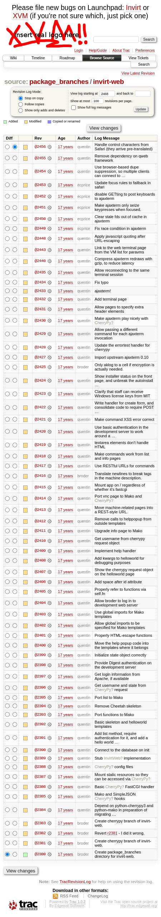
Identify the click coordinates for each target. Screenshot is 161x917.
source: (16, 81)
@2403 (40, 615)
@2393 (40, 716)
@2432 (40, 299)
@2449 (40, 229)
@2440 (40, 261)
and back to (134, 93)
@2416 (40, 476)
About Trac (121, 50)
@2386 (40, 788)
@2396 (40, 688)
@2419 (40, 445)
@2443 (40, 250)
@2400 (40, 646)
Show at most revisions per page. (101, 101)
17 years (65, 147)
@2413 (40, 510)
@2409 (40, 551)
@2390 (40, 751)
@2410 (40, 541)
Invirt (133, 7)
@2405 (40, 592)
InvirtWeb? (113, 759)
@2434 (40, 282)
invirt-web (108, 81)
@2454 (40, 171)
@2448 (40, 238)
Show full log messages (91, 107)
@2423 (40, 394)
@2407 (40, 572)
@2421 (40, 420)
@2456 (40, 147)
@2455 (40, 158)
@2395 (40, 698)
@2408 (40, 561)
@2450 (40, 219)
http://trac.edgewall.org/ (138, 908)
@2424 (40, 381)
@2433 (40, 291)
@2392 (40, 726)
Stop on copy (30, 98)
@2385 (40, 798)
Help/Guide (98, 50)
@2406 (40, 582)
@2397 (40, 677)
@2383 (40, 825)
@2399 (40, 656)
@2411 (40, 531)
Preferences (145, 50)
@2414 (40, 499)
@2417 (40, 466)
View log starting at (93, 93)
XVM (20, 16)
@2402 (40, 626)
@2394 (40, 707)
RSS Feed (69, 898)
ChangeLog (98, 898)
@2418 (40, 456)
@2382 (40, 835)
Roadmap (67, 58)
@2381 (40, 845)
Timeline (38, 58)
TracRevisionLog (75, 883)
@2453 (40, 185)
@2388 (40, 768)
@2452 (40, 196)
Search (144, 64)
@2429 (40, 334)
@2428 (40, 348)
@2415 (40, 487)
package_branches (59, 81)
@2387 (40, 778)
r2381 (112, 835)
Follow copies (31, 104)
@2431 (40, 309)
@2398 (40, 666)
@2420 (40, 432)
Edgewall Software (69, 908)
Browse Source (102, 58)
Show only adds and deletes (41, 110)
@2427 (40, 358)
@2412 (40, 521)
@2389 (40, 759)
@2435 (40, 272)
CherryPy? (103, 323)
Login (78, 50)
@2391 (40, 739)
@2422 (40, 407)
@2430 (40, 321)
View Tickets (138, 58)
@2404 (40, 603)
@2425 (40, 367)
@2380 (40, 856)
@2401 (40, 636)
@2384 (40, 811)
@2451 (40, 207)
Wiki (13, 58)
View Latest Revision (138, 73)
